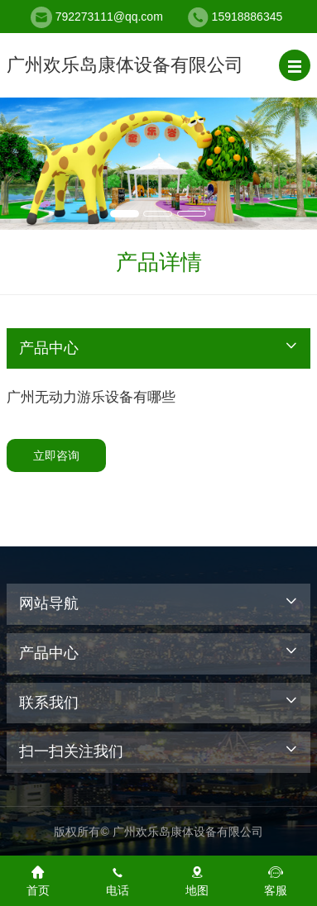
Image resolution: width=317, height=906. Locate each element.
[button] (294, 65)
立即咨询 (56, 455)
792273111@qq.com (109, 16)
